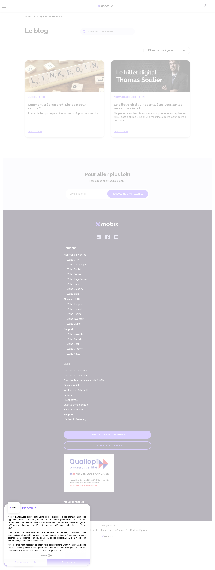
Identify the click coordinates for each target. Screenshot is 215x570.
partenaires (20, 517)
